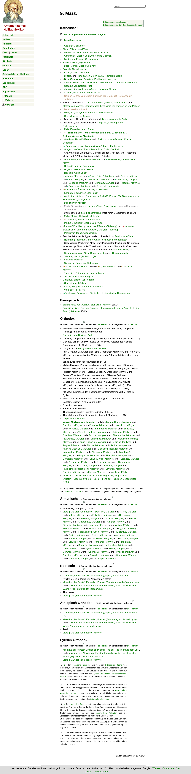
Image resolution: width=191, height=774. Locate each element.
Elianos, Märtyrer (114, 518)
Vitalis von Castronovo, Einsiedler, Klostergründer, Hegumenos (97, 293)
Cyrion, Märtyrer (77, 535)
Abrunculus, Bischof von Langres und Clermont (88, 56)
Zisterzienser (110, 206)
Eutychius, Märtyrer (102, 515)
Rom (91, 677)
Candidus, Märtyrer (72, 425)
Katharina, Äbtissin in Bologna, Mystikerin (88, 189)
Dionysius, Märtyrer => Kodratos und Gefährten (88, 112)
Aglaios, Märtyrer (121, 472)
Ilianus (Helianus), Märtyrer (92, 442)
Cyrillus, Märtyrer (129, 176)
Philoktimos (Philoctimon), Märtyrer (80, 469)
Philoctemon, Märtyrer (100, 528)
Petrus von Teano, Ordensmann (80, 233)
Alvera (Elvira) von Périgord (77, 49)
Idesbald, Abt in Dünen (75, 173)
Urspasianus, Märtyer (75, 283)
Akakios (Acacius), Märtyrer (77, 448)
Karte (14, 52)
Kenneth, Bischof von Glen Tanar (81, 193)
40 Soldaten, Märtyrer (76, 266)
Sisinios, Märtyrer (122, 442)
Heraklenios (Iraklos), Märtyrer (93, 532)
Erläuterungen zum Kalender (115, 22)
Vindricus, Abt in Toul (74, 290)
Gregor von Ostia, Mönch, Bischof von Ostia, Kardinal (91, 149)
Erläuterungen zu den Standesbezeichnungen (123, 25)
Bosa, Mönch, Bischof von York (80, 66)
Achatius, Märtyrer (78, 538)
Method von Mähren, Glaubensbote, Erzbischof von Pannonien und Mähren (101, 106)
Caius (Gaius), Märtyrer (101, 459)
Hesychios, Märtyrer (125, 425)
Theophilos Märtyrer (106, 558)
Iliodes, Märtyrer (117, 548)
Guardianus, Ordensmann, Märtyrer (82, 159)
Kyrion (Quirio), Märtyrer (118, 422)
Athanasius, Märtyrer (98, 552)
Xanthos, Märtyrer (116, 521)
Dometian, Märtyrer (72, 459)
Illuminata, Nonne (107, 89)
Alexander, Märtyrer (102, 452)
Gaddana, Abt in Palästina (77, 139)
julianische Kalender (81, 665)
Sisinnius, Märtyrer (72, 525)
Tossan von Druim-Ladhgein (78, 276)
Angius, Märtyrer (71, 445)
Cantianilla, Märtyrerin (126, 82)
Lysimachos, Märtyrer (74, 452)
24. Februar (103, 324)
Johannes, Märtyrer (101, 438)
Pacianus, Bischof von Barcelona (84, 219)
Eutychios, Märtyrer (74, 438)
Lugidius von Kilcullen (75, 203)
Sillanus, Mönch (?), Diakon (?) (80, 256)
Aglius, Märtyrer (94, 548)
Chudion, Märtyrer (72, 472)
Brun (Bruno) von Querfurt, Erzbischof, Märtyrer (90, 79)
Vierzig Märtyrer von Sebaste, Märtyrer (84, 286)
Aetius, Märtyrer (100, 535)
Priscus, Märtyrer (97, 435)
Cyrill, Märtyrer (128, 511)
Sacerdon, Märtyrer (99, 555)
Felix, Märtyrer (76, 179)
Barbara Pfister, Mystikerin (76, 62)
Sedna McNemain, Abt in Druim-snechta (84, 253)
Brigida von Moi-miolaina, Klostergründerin (100, 76)
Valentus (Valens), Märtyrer (92, 432)
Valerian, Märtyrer (103, 538)
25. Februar (132, 324)
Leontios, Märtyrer (129, 459)
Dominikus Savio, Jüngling (77, 116)
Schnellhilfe (8, 35)
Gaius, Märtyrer (71, 548)
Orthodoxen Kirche (113, 665)
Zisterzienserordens (91, 213)
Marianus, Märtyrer (104, 183)
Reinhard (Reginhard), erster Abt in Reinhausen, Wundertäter (95, 239)
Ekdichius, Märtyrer (126, 532)
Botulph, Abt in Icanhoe (75, 69)
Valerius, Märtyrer (113, 465)
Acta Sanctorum (72, 40)
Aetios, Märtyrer (119, 445)
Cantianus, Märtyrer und (100, 82)
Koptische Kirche (77, 704)
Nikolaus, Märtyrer (87, 465)
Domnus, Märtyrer (98, 425)
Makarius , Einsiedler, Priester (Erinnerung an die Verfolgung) (100, 619)
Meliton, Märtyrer (96, 472)
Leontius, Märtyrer (98, 525)
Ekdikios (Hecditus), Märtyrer (112, 448)
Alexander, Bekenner (74, 45)
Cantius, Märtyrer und (75, 82)
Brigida (67, 76)
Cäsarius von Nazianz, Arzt (78, 86)
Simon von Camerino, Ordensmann (82, 263)
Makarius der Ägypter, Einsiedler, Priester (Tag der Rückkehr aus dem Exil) (101, 650)
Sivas (79, 246)
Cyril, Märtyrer (104, 462)
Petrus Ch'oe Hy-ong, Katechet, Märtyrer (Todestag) (90, 226)
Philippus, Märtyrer (99, 179)
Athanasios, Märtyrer (79, 462)
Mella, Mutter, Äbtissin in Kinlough (81, 216)
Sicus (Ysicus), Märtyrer (101, 176)
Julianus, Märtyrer (73, 176)
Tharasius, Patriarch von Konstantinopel (84, 273)
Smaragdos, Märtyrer (106, 428)
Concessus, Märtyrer (79, 186)
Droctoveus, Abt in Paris (114, 119)
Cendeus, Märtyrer (78, 183)
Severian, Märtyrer (115, 469)
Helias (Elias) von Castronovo (79, 166)
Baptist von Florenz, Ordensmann (81, 59)
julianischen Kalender (99, 699)
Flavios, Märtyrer (95, 445)
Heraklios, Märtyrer (78, 428)
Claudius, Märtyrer (72, 435)
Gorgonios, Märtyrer (88, 455)
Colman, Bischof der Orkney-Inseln (82, 92)
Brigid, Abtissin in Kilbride (77, 72)
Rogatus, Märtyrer (130, 183)
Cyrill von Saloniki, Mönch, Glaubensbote (107, 102)
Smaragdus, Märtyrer (89, 521)
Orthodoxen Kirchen (72, 491)
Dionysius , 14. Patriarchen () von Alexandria (95, 575)
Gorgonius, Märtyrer (126, 555)
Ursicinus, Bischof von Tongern (78, 279)
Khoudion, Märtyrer (88, 545)
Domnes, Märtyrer (72, 552)
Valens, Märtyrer (77, 515)
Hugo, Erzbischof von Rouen (78, 169)
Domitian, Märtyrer (104, 511)
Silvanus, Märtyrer (73, 259)
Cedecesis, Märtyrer (127, 179)
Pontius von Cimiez (125, 236)
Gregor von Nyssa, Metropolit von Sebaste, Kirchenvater (94, 146)
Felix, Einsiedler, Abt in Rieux (79, 129)
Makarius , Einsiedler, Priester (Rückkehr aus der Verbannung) (101, 582)
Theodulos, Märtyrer (79, 558)
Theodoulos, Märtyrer (124, 435)
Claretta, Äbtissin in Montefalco (80, 89)
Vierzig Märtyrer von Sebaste (92, 348)
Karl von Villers (94, 206)
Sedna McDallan (120, 253)
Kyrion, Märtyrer (107, 266)
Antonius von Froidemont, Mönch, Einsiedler (85, 52)
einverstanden (102, 771)
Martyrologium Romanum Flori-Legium (85, 34)
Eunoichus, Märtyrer (88, 518)
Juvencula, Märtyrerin (108, 186)
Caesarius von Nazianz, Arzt (77, 335)
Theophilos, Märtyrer (116, 455)
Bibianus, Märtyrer (122, 432)
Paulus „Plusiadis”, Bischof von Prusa (83, 223)
